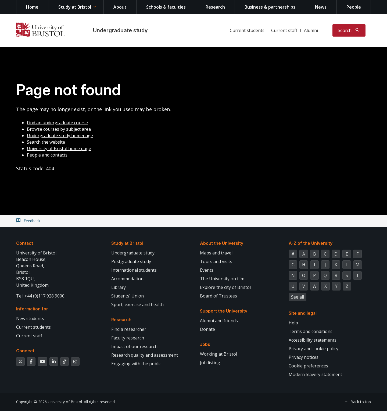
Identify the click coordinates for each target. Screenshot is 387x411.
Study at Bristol (74, 7)
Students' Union (127, 296)
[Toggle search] (349, 30)
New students (30, 318)
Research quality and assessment (144, 355)
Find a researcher (128, 329)
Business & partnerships (270, 7)
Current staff (284, 30)
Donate (207, 329)
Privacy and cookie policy (313, 349)
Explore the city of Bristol (225, 287)
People (353, 7)
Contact (24, 243)
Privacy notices (303, 357)
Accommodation (127, 279)
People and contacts (47, 155)
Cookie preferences (308, 366)
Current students (247, 30)
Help (293, 323)
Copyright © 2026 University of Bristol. (49, 401)
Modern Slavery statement (315, 374)
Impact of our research (134, 346)
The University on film (222, 279)
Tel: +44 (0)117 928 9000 (40, 296)
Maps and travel (216, 253)
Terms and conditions (310, 331)
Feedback (32, 221)
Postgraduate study (131, 261)
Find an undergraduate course (57, 123)
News (321, 7)
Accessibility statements (312, 340)
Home (32, 7)
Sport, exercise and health (137, 304)
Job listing (210, 363)
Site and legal (303, 313)
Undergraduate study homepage (60, 136)
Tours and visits (216, 261)
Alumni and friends (219, 321)
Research (215, 7)
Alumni (311, 30)
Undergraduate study (120, 30)
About (120, 7)
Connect (25, 350)
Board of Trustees (218, 296)
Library (118, 287)
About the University (221, 243)
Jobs (205, 344)
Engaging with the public (136, 364)
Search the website (46, 142)
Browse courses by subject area (59, 129)
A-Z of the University (310, 243)
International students (134, 270)
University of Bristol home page (59, 148)
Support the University (223, 311)
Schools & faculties (166, 7)
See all (297, 297)
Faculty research (127, 338)
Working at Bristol (218, 354)
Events (206, 270)
